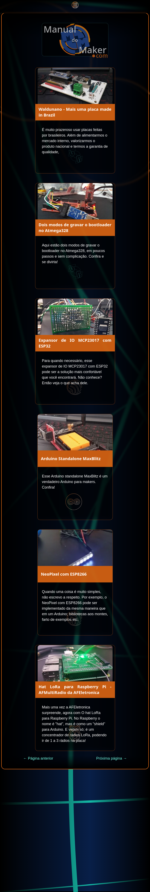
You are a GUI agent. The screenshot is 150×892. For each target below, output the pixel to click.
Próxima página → (111, 758)
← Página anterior (38, 758)
